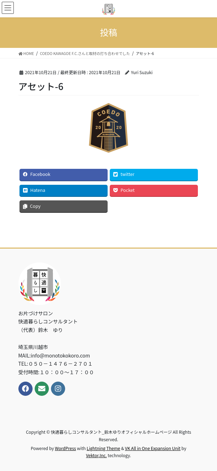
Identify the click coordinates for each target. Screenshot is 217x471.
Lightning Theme (103, 448)
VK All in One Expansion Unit (153, 448)
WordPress (65, 448)
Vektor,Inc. (96, 455)
